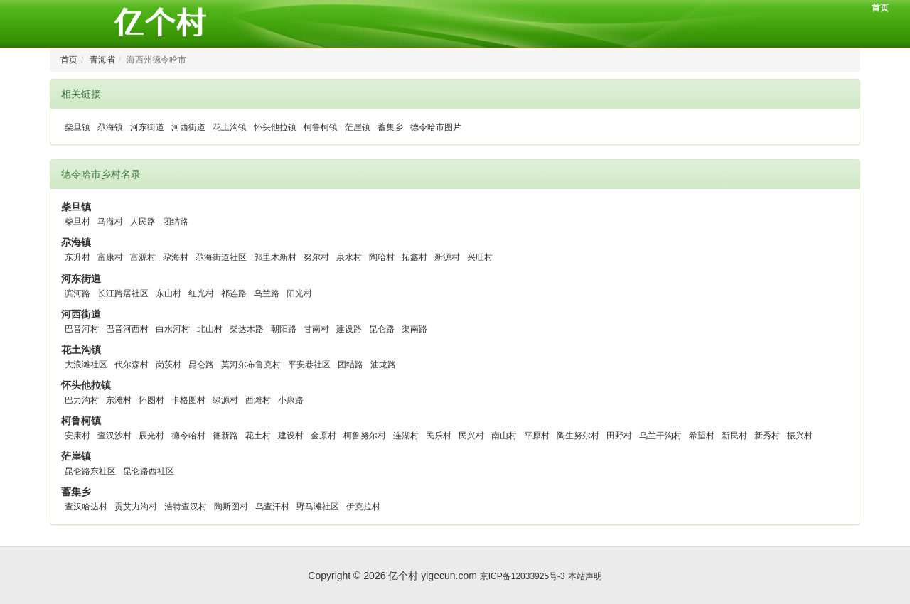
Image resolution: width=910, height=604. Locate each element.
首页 (880, 8)
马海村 (110, 222)
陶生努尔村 (578, 436)
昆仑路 (382, 329)
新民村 (734, 436)
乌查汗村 (272, 507)
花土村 (258, 436)
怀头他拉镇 (275, 127)
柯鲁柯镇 (321, 127)
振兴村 (800, 436)
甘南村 (316, 329)
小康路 (291, 400)
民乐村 (438, 436)
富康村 (110, 257)
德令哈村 (188, 436)
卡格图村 (188, 400)
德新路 (225, 436)
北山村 (210, 329)
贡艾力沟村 (135, 507)
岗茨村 (168, 365)
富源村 (143, 257)
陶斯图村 (231, 507)
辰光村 (151, 436)
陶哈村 (382, 257)
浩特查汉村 (185, 507)
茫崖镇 (357, 127)
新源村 (447, 257)
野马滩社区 (317, 507)
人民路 (143, 222)
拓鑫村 (414, 257)
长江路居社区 (123, 293)
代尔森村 (131, 365)
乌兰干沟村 (660, 436)
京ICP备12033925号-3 (522, 576)
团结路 (175, 222)
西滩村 (258, 400)
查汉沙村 (114, 436)
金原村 (323, 436)
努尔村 (316, 257)
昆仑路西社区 (148, 471)
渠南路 (414, 329)
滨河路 (77, 293)
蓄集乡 (390, 127)
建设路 (349, 329)
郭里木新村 (275, 257)
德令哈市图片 (435, 127)
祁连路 (234, 293)
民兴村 (471, 436)
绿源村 (225, 400)
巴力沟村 (82, 400)
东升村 (77, 257)
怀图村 (151, 400)
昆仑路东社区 (90, 471)
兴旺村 (480, 257)
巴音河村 (82, 329)
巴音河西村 (127, 329)
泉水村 (349, 257)
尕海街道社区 (221, 257)
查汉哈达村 (86, 507)
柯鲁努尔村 (364, 436)
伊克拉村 (363, 507)
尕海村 (175, 257)
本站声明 (585, 576)
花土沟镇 (230, 127)
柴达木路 (247, 329)
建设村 (291, 436)
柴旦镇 (77, 127)
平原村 (537, 436)
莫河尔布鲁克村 (251, 365)
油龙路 (383, 365)
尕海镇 (110, 127)
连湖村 (406, 436)
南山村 (504, 436)
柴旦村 (77, 222)
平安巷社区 (309, 365)
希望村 (701, 436)
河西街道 (188, 127)
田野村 (619, 436)
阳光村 (299, 293)
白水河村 (173, 329)
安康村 (77, 436)
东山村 (168, 293)
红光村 (201, 293)
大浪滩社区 (86, 365)
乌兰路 (266, 293)
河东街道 (147, 127)
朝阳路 (283, 329)
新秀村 (767, 436)
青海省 (102, 60)
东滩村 (119, 400)
